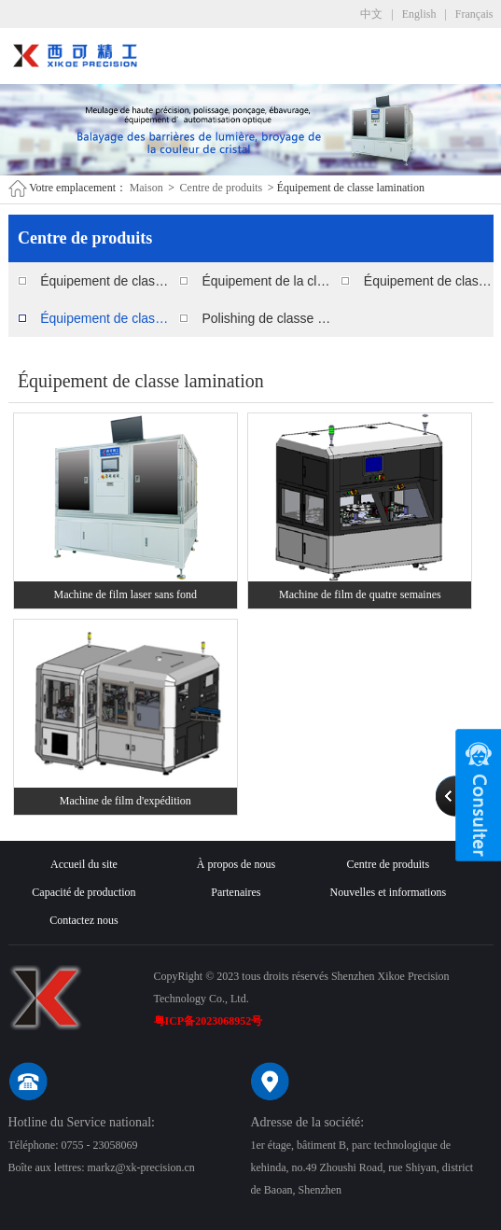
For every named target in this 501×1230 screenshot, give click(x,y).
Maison (146, 187)
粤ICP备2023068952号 (208, 1020)
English (419, 14)
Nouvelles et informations (387, 892)
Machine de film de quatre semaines (360, 594)
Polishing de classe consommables (266, 318)
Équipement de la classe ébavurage (266, 280)
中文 (371, 14)
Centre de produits (221, 187)
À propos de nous (236, 864)
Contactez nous (83, 920)
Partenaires (235, 892)
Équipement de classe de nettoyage (429, 280)
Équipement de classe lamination (105, 318)
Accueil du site (84, 864)
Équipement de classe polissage (105, 280)
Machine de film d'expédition (125, 800)
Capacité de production (83, 892)
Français (474, 14)
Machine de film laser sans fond (125, 594)
